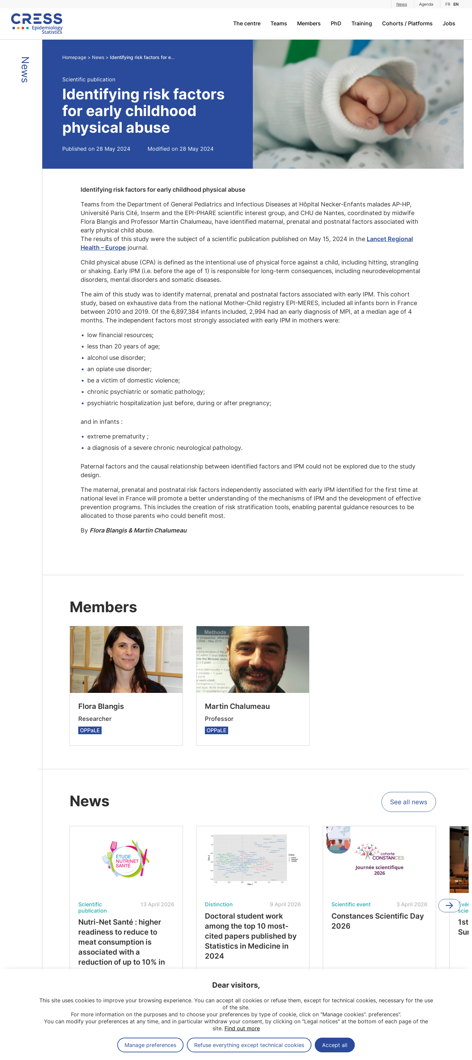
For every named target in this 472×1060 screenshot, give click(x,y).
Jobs (449, 23)
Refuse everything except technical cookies (249, 1045)
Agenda (426, 4)
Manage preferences (150, 1045)
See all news (407, 803)
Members (309, 23)
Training (361, 23)
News (401, 4)
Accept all (334, 1045)
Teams (278, 23)
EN (456, 4)
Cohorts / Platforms (407, 23)
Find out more (242, 1028)
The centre (246, 23)
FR (447, 4)
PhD (336, 23)
